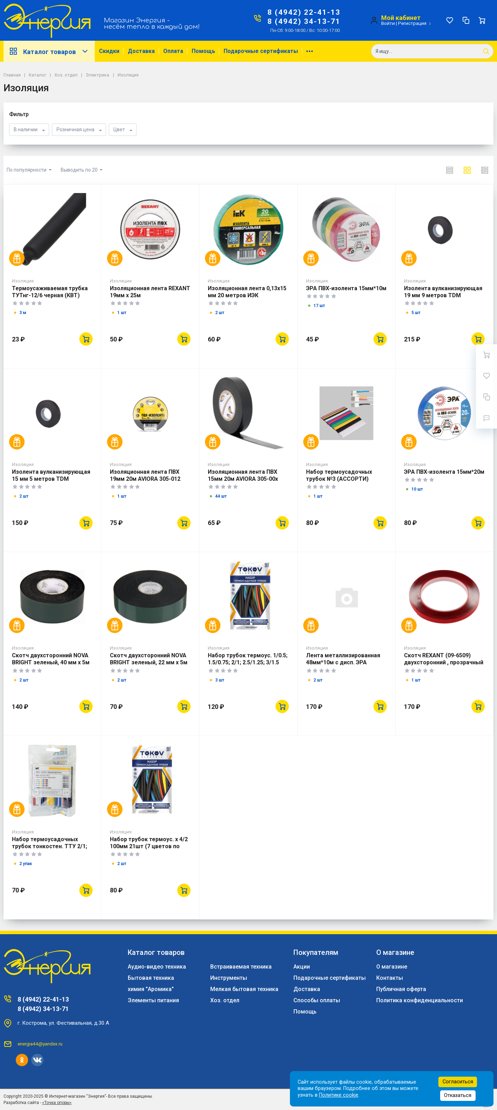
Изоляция (23, 281)
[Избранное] (449, 20)
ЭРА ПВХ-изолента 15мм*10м (346, 288)
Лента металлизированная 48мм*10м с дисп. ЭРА (343, 659)
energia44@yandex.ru (40, 1043)
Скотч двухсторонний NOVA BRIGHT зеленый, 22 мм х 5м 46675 (148, 662)
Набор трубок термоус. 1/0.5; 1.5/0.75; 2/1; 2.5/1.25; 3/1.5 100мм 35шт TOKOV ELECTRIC (247, 666)
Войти (388, 23)
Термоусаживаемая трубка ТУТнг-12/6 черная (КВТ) (50, 292)
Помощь (203, 51)
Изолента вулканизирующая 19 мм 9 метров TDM (443, 292)
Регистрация (412, 23)
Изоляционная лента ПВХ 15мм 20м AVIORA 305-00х (243, 475)
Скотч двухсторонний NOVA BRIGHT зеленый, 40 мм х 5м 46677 (51, 662)
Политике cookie (338, 1095)
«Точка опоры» (57, 1102)
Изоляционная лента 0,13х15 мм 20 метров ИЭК (247, 292)
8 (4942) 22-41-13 (303, 12)
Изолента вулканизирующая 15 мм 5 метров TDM (51, 475)
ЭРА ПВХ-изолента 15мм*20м (444, 471)
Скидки (109, 51)
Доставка (141, 51)
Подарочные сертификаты (261, 51)
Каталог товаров (49, 51)
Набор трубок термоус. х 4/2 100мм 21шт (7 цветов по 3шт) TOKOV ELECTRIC (149, 846)
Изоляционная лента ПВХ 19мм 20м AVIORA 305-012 (145, 475)
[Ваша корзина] (482, 20)
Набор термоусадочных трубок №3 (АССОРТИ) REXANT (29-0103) (339, 478)
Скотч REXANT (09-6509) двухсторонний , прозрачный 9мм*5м (443, 662)
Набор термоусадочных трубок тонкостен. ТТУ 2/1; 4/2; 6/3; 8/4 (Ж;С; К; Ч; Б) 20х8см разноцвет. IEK (49, 850)
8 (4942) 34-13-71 (303, 21)
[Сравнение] (466, 20)
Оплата (173, 51)
